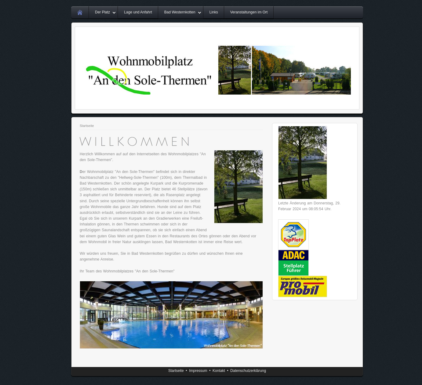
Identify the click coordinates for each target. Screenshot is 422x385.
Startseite (87, 126)
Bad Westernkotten (179, 12)
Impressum (198, 371)
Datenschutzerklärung (248, 371)
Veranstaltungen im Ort (249, 12)
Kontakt (219, 371)
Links (213, 12)
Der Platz (102, 12)
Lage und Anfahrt (138, 12)
